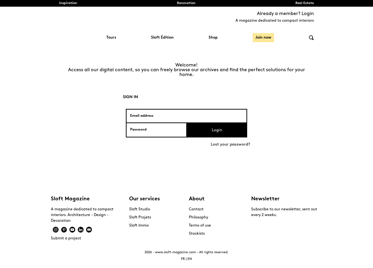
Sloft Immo (139, 226)
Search (311, 37)
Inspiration (68, 3)
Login (217, 130)
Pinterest (64, 229)
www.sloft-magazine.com (175, 252)
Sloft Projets (140, 217)
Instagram (55, 229)
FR (183, 259)
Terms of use (200, 226)
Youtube (72, 229)
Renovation (186, 3)
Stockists (197, 234)
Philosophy (198, 217)
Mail (89, 229)
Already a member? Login (285, 13)
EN (189, 259)
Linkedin (80, 229)
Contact (196, 209)
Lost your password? (230, 144)
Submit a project (66, 238)
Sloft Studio (139, 209)
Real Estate (304, 3)
